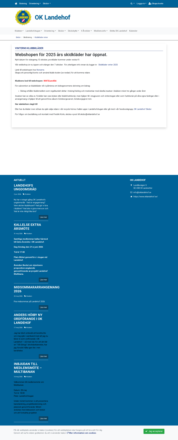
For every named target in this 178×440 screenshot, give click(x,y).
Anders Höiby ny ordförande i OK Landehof (28, 319)
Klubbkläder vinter (41, 37)
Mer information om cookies (81, 433)
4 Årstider (85, 31)
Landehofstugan (33, 31)
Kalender (133, 31)
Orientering (34, 3)
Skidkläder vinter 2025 (108, 65)
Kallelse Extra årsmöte (27, 227)
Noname (40, 70)
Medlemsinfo (100, 31)
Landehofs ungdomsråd (25, 187)
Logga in (141, 3)
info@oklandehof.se (142, 192)
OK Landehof (55, 17)
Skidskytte (72, 31)
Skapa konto (156, 3)
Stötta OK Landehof (118, 31)
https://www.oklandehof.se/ (145, 196)
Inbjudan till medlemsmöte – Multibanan (28, 368)
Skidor (46, 3)
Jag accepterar (154, 431)
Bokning (23, 3)
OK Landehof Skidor (143, 109)
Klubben (18, 31)
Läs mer (43, 217)
